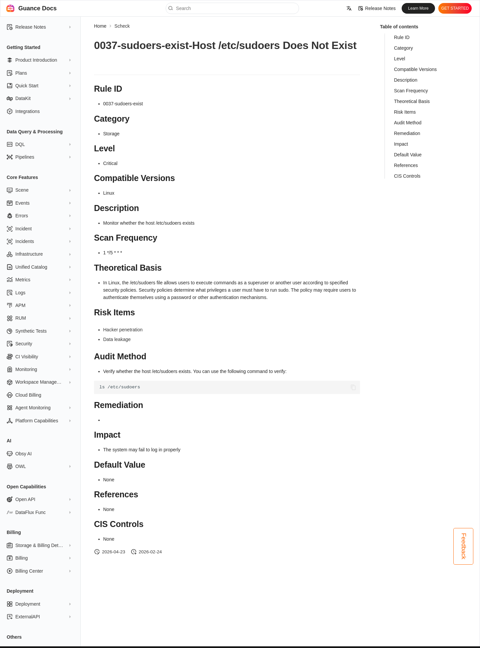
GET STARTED (455, 8)
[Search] (232, 8)
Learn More (418, 8)
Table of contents (399, 26)
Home (100, 26)
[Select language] (349, 8)
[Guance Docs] (10, 8)
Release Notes (377, 8)
